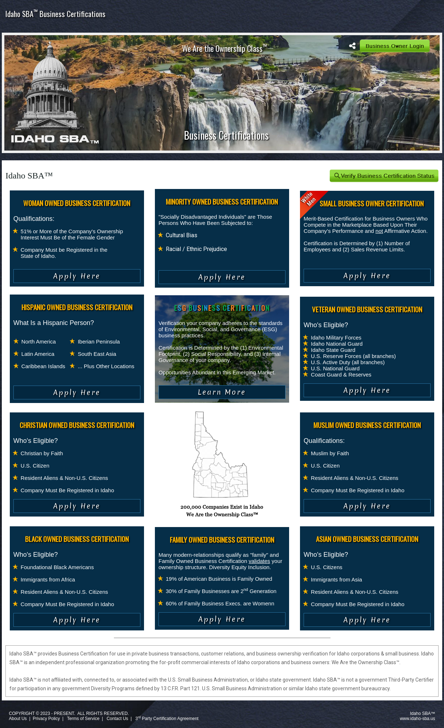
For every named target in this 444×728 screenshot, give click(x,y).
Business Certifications (226, 135)
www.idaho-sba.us (417, 718)
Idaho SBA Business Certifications (55, 13)
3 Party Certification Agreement (166, 718)
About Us (17, 718)
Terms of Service (83, 718)
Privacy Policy (46, 718)
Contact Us (117, 718)
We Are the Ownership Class (224, 48)
